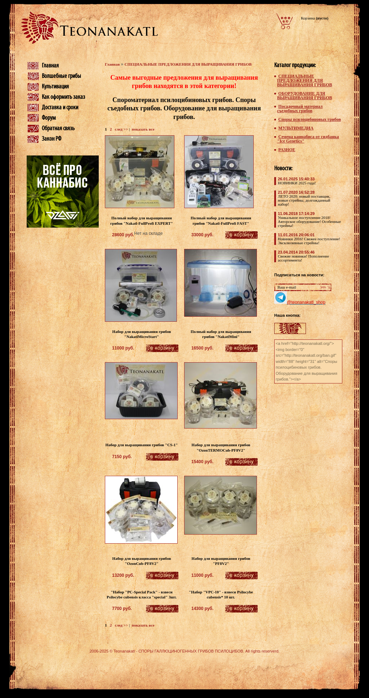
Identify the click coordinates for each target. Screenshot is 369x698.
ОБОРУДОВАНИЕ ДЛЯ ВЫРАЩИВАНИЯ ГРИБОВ (304, 95)
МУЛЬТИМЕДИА (295, 128)
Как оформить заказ (63, 97)
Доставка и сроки (60, 107)
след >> (121, 129)
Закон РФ (51, 138)
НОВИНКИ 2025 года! (297, 183)
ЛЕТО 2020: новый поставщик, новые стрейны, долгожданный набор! (304, 200)
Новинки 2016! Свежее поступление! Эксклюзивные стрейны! (309, 241)
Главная (50, 65)
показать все (143, 129)
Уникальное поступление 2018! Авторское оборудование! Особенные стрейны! (309, 221)
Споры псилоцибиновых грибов (309, 119)
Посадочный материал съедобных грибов (300, 108)
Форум (49, 118)
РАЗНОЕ (286, 149)
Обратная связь (58, 128)
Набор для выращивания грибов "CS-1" (142, 445)
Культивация (55, 86)
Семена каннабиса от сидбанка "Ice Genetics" (308, 139)
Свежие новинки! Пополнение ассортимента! (303, 258)
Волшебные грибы (61, 76)
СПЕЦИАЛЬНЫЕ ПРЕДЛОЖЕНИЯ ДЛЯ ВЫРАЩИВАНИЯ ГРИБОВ (188, 64)
